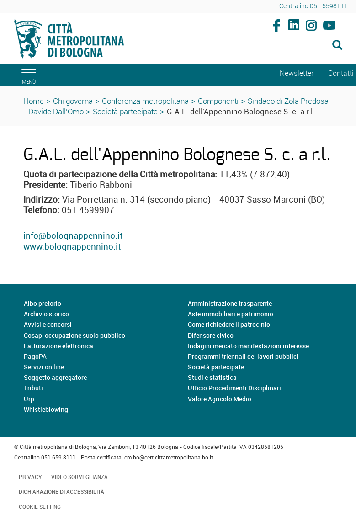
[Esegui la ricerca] (337, 45)
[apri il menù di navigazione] (27, 75)
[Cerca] (306, 45)
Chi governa (73, 101)
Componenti (218, 101)
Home (33, 101)
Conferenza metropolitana (145, 101)
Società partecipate (125, 111)
